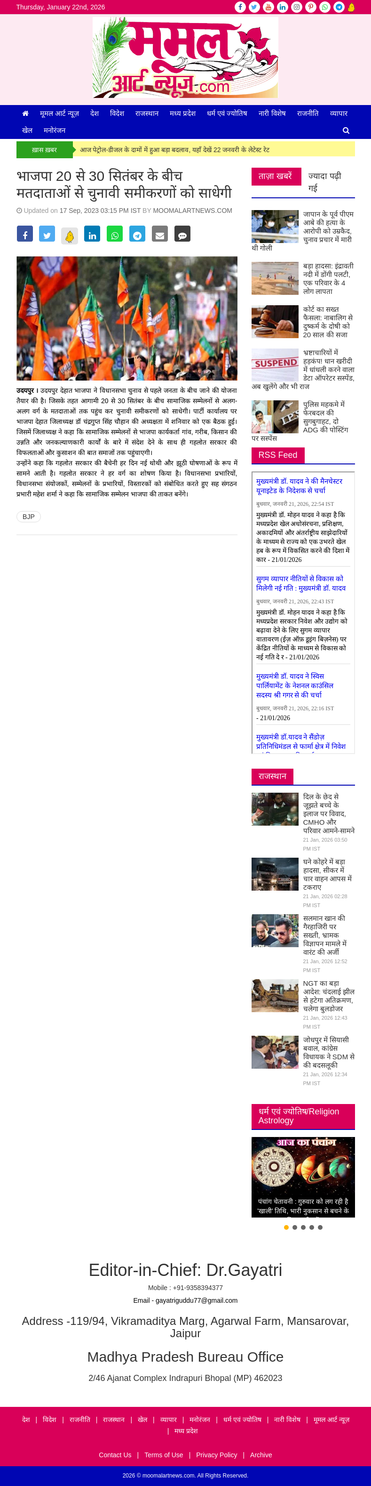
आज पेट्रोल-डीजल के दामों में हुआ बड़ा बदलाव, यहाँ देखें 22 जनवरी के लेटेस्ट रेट (175, 150)
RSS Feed (278, 455)
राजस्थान (146, 113)
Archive (261, 1455)
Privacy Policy (216, 1455)
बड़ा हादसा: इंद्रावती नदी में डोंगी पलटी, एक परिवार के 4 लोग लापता (328, 278)
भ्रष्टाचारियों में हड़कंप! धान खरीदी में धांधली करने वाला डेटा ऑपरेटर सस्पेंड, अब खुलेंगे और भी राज (303, 369)
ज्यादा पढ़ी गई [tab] (324, 182)
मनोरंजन (54, 130)
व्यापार (338, 113)
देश (94, 113)
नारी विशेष (272, 113)
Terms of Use (163, 1455)
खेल (27, 130)
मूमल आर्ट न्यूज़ (59, 113)
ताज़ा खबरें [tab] (275, 176)
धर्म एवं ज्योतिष (227, 113)
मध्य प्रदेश (183, 113)
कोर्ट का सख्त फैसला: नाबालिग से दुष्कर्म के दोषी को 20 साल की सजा (328, 322)
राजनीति (308, 113)
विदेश (117, 113)
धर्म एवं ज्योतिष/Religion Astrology (299, 1116)
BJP (29, 516)
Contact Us (115, 1455)
